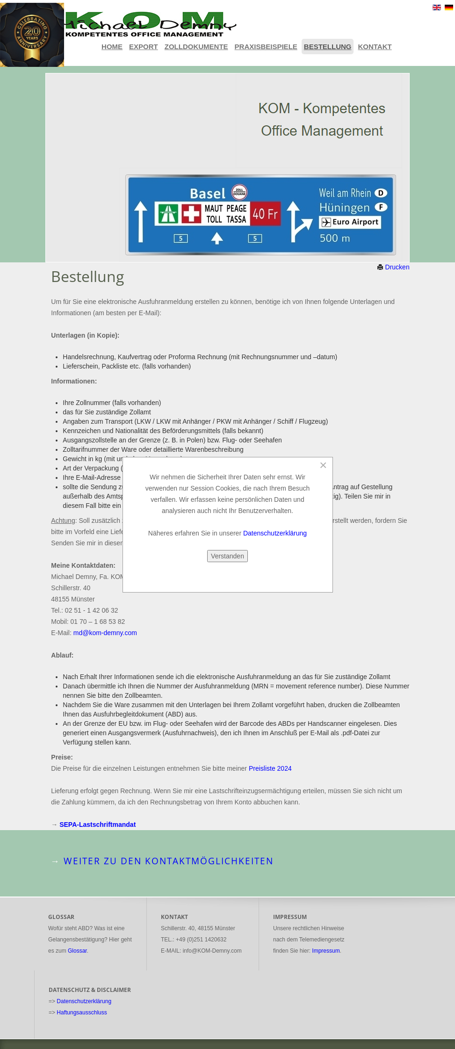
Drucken (393, 267)
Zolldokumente (196, 47)
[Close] (323, 465)
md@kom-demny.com (105, 633)
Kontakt (374, 47)
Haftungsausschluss (82, 1012)
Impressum (325, 951)
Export (143, 47)
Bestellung (328, 47)
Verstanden (227, 556)
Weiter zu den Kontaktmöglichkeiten (169, 861)
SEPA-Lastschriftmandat (97, 824)
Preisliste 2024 (270, 768)
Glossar (77, 951)
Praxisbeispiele (266, 47)
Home (112, 47)
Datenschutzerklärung (84, 1001)
